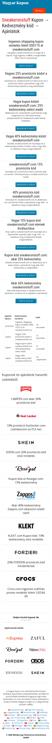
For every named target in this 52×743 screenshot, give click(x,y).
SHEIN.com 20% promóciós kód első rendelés (26, 454)
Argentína (22, 720)
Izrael (6, 725)
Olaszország (40, 715)
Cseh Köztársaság (16, 717)
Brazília (42, 720)
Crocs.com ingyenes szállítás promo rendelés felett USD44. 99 (26, 592)
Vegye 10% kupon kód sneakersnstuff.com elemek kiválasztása (26, 224)
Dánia (28, 725)
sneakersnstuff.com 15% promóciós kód (26, 166)
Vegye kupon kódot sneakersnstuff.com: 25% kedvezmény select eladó (26, 105)
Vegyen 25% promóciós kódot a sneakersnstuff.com (26, 75)
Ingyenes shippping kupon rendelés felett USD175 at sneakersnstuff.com (26, 45)
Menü (39, 10)
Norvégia (17, 725)
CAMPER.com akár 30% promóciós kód (26, 400)
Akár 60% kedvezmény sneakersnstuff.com (26, 285)
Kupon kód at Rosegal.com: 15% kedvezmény (26, 480)
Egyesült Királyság (34, 709)
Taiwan (29, 723)
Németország (28, 712)
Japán (6, 723)
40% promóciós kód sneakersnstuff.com (25, 194)
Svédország (8, 728)
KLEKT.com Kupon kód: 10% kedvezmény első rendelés (26, 537)
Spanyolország (15, 709)
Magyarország (41, 725)
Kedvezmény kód (40, 728)
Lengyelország (11, 712)
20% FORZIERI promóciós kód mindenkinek (26, 564)
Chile (41, 717)
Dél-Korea (17, 723)
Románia (10, 715)
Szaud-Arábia (42, 723)
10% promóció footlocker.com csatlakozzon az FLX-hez (26, 427)
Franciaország (24, 715)
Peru (33, 720)
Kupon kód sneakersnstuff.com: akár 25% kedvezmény (26, 257)
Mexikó (31, 717)
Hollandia (42, 712)
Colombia (9, 720)
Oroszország (23, 728)
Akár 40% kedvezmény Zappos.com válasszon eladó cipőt (26, 509)
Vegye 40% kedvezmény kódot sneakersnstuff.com (26, 138)
